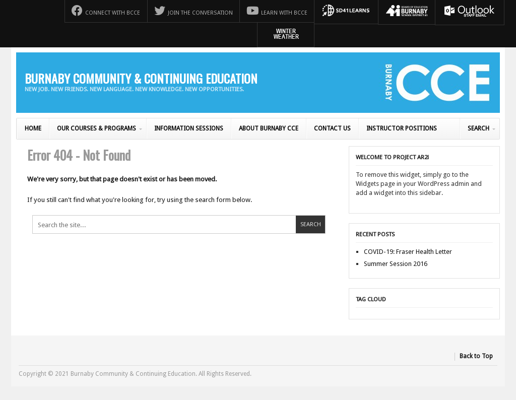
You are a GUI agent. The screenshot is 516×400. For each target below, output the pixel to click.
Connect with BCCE (106, 10)
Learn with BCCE (276, 10)
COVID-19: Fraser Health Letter (408, 251)
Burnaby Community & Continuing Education (141, 78)
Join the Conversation (193, 10)
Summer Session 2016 (395, 264)
